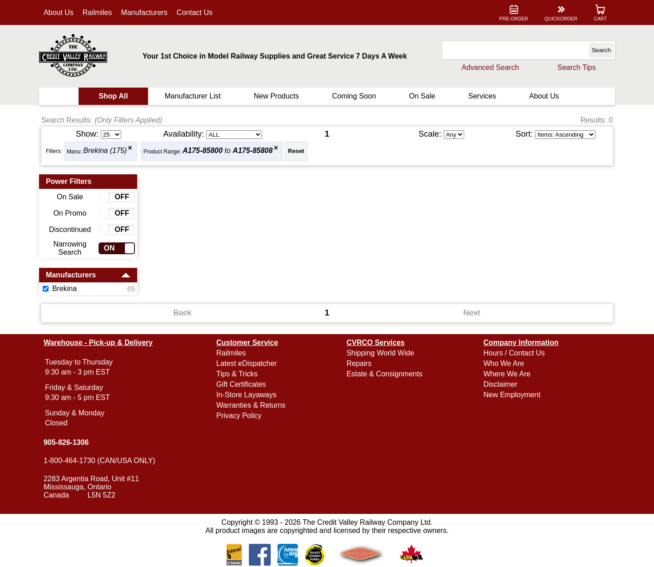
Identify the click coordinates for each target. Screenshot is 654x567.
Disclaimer (500, 384)
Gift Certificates (241, 384)
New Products (276, 96)
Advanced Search (489, 67)
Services (481, 96)
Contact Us (195, 12)
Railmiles (98, 12)
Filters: (54, 151)
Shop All (113, 96)
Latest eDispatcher (247, 363)
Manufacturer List (193, 96)
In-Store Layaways (247, 395)
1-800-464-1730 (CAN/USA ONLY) (100, 460)
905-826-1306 (66, 442)
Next (471, 312)
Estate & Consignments (384, 374)
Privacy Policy (239, 415)
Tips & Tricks (237, 374)
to (228, 151)
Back (182, 312)
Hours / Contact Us (514, 353)
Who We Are (503, 363)
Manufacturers (145, 12)
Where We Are (506, 374)
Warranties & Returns (251, 405)
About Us (59, 12)
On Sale (422, 96)
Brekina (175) (105, 151)
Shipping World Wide (380, 353)
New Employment (511, 395)
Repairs (359, 363)
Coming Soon (354, 96)
